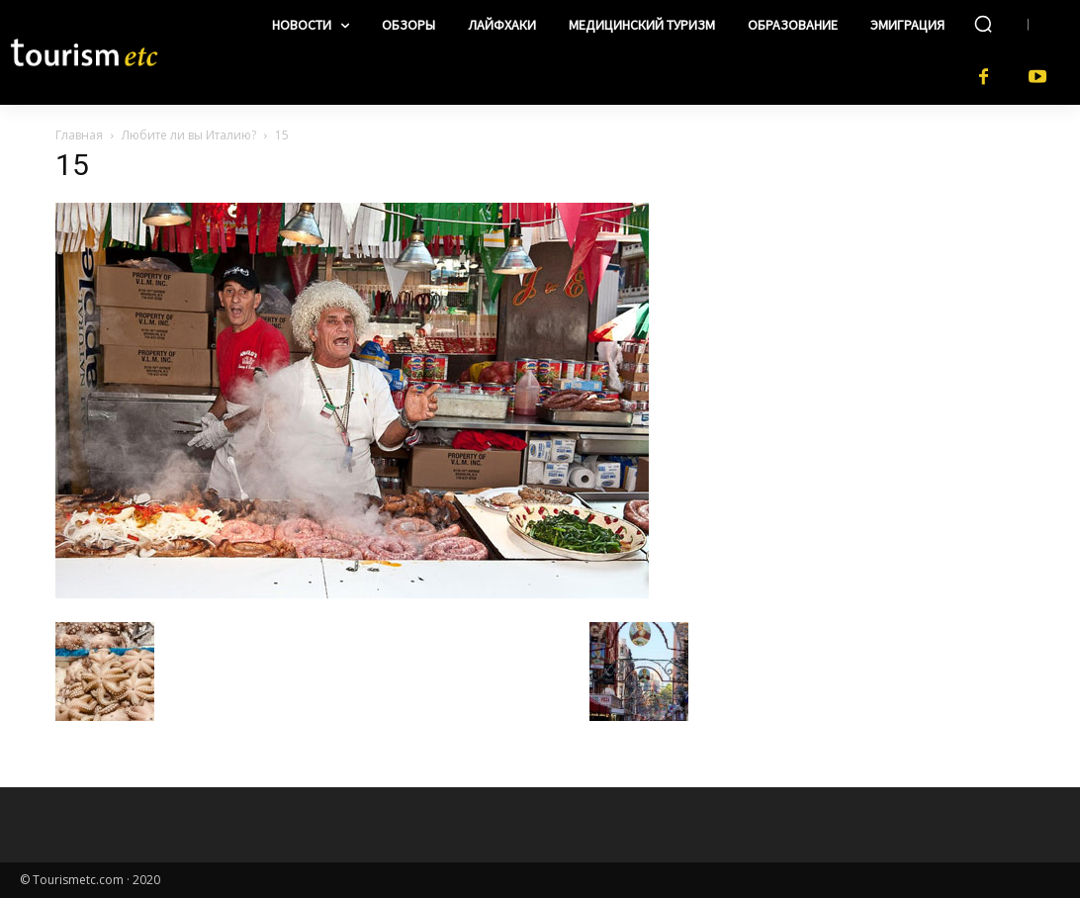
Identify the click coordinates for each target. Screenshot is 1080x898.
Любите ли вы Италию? (189, 135)
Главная (79, 135)
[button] (983, 24)
